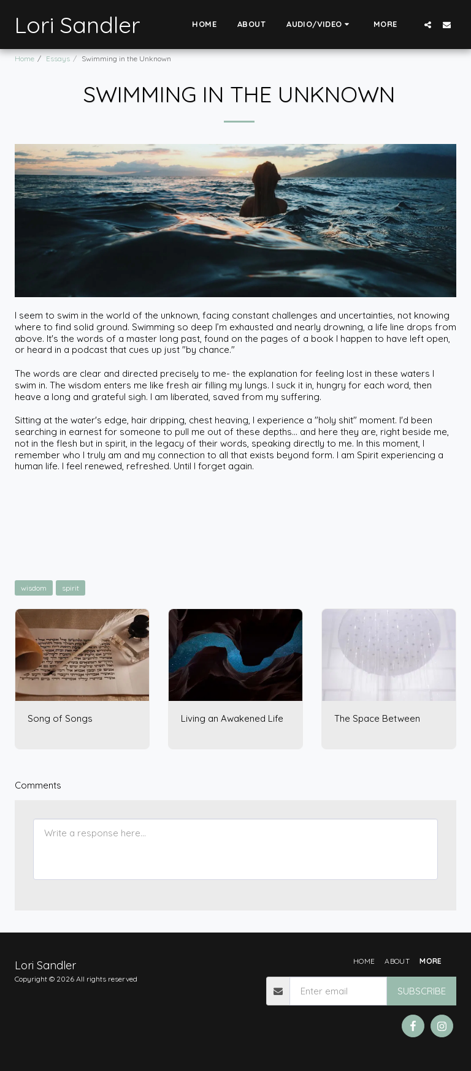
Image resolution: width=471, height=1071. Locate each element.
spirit (70, 587)
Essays (58, 58)
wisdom (34, 587)
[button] (319, 24)
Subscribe (421, 991)
